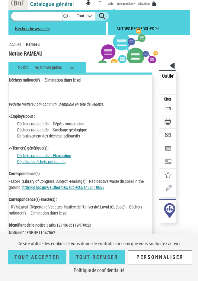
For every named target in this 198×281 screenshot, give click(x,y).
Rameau (33, 44)
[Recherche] (36, 16)
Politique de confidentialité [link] (99, 270)
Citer (168, 99)
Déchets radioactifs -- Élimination (44, 155)
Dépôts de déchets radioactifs (41, 161)
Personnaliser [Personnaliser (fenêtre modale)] (160, 257)
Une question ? (126, 4)
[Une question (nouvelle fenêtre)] (168, 189)
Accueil (15, 44)
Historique (144, 4)
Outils (167, 76)
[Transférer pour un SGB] (168, 162)
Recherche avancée (32, 28)
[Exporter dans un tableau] (168, 149)
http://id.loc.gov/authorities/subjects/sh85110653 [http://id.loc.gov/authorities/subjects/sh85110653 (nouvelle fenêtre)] (63, 187)
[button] (66, 16)
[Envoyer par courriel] (168, 135)
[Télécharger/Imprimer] (168, 122)
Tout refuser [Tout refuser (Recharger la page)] (97, 257)
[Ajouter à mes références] (168, 175)
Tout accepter (37, 257)
